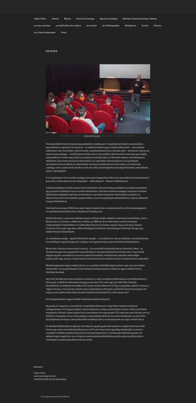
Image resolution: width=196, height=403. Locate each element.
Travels (144, 25)
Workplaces (130, 25)
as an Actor (91, 25)
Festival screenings (85, 18)
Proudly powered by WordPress (55, 396)
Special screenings (108, 18)
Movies (67, 18)
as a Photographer (110, 25)
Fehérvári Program (92, 136)
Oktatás (157, 25)
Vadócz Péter (40, 18)
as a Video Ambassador (45, 32)
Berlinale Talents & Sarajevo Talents (140, 18)
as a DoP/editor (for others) (68, 25)
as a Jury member (42, 25)
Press (63, 32)
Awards (55, 18)
